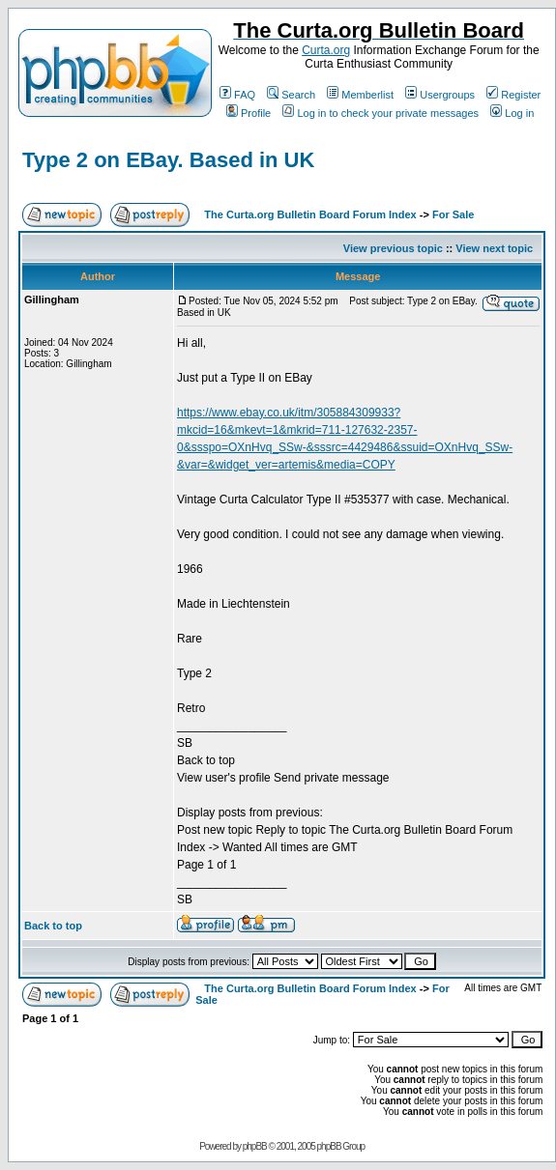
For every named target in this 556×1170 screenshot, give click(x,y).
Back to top (53, 925)
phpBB (255, 1146)
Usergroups (440, 94)
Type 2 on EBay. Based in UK (168, 160)
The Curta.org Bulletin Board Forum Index (310, 214)
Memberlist (360, 94)
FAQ (237, 94)
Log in (512, 113)
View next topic (494, 248)
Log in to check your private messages (380, 113)
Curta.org (326, 50)
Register (513, 94)
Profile (248, 113)
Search (291, 94)
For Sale (453, 214)
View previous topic (393, 248)
